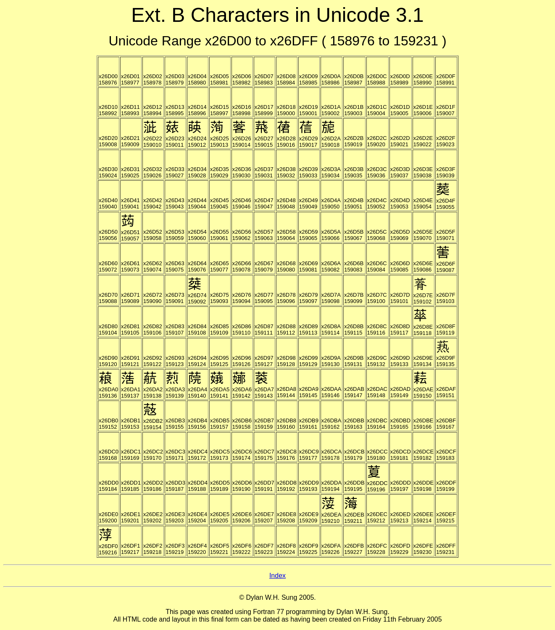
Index (277, 575)
